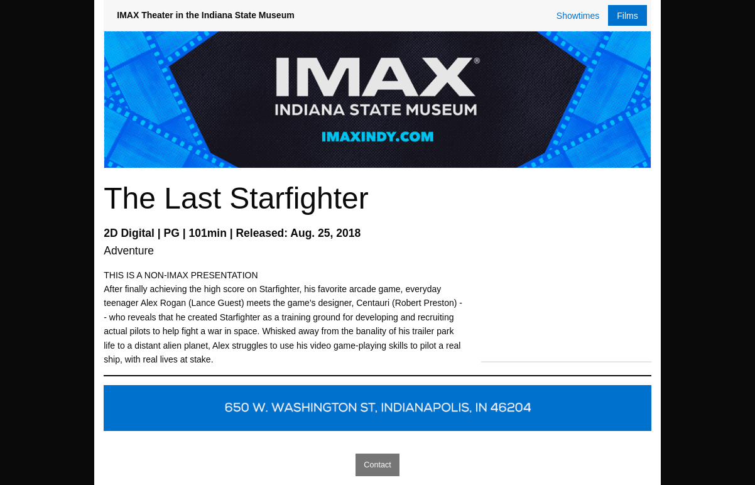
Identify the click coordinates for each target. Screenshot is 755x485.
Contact (377, 464)
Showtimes (578, 16)
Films (627, 16)
